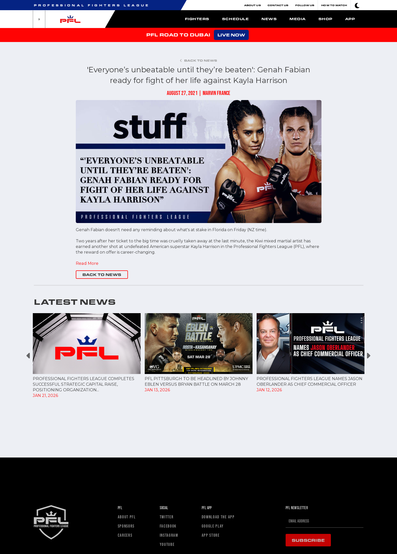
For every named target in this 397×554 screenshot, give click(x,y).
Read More (87, 263)
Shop (325, 19)
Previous (28, 355)
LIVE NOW (231, 34)
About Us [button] (252, 5)
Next (368, 355)
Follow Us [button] (305, 5)
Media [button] (297, 19)
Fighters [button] (197, 19)
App (350, 19)
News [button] (269, 19)
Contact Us (278, 5)
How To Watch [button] (334, 5)
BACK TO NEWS (101, 274)
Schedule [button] (235, 19)
